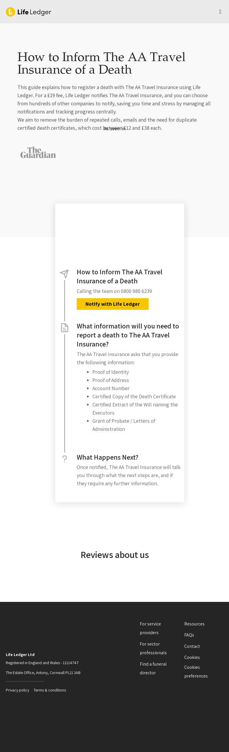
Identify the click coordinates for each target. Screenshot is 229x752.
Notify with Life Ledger (112, 304)
